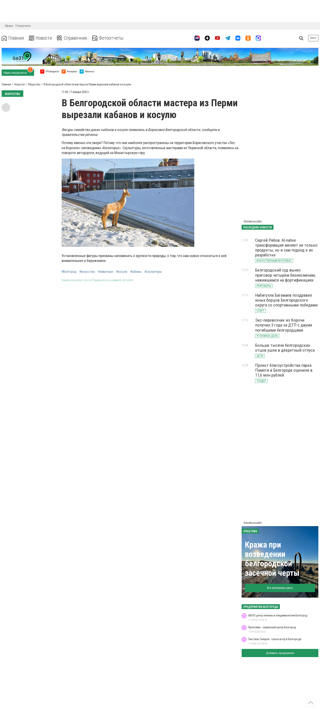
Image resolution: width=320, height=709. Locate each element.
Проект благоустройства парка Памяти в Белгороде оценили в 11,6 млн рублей (283, 370)
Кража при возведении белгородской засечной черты (272, 559)
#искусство (87, 272)
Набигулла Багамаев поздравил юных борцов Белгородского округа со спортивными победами (286, 300)
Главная (13, 38)
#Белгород (69, 272)
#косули (121, 272)
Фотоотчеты (107, 38)
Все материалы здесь (280, 587)
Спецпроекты (23, 25)
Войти (313, 38)
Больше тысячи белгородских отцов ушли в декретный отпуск (285, 348)
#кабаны (135, 272)
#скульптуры (153, 272)
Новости (40, 38)
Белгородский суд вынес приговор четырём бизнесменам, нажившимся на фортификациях (285, 275)
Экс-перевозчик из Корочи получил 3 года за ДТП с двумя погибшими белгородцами (283, 325)
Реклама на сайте (253, 221)
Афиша (9, 25)
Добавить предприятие (280, 653)
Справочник (72, 38)
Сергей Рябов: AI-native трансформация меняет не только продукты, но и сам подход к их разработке (286, 247)
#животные (105, 272)
